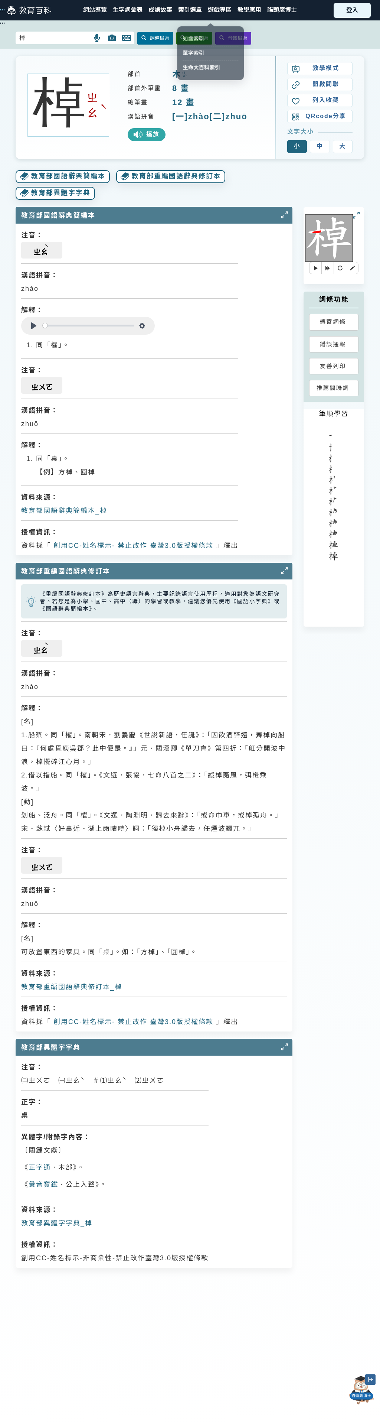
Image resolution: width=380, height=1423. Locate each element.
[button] (190, 10)
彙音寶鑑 (43, 1184)
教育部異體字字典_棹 (56, 1223)
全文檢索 (194, 38)
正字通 (40, 1167)
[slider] (88, 325)
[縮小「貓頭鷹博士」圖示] (370, 1379)
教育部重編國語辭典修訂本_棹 (71, 987)
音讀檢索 (233, 38)
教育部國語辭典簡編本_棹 (64, 510)
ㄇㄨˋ (183, 75)
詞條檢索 (155, 38)
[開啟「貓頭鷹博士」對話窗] (361, 1390)
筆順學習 (333, 414)
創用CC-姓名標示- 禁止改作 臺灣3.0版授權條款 (132, 545)
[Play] (34, 326)
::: (3, 10)
